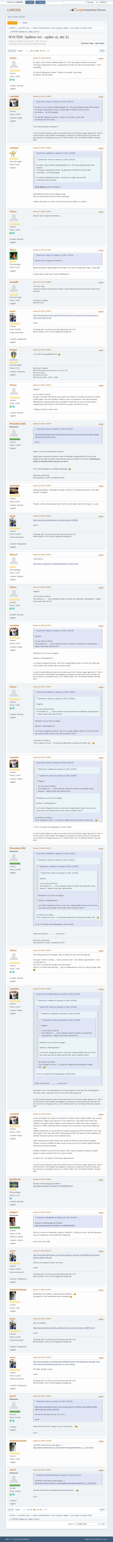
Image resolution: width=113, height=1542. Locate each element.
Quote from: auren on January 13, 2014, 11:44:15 (55, 429)
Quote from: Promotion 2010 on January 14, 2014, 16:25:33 (58, 994)
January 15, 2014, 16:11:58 (42, 1441)
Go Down (12, 51)
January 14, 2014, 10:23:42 (42, 516)
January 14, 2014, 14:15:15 (42, 687)
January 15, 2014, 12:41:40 (42, 1357)
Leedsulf (14, 148)
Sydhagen (15, 486)
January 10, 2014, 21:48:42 (42, 96)
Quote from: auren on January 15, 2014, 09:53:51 (55, 1401)
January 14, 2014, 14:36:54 (42, 757)
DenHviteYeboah (18, 1290)
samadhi (14, 282)
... (29, 51)
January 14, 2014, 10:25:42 (42, 554)
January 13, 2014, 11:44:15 (42, 311)
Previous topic (87, 43)
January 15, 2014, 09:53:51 (42, 1251)
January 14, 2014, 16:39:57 (42, 950)
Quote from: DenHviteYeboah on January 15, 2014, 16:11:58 (59, 1475)
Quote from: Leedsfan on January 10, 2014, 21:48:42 (56, 153)
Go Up (10, 1510)
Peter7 (13, 250)
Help (86, 1539)
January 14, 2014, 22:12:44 (42, 1212)
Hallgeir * (66, 28)
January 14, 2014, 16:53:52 (42, 989)
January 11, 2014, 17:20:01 (42, 211)
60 (31, 51)
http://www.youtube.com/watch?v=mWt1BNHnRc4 (53, 1186)
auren (12, 311)
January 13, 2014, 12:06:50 (42, 350)
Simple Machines (23, 1539)
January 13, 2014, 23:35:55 (42, 485)
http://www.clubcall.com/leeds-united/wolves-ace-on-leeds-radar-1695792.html (64, 1328)
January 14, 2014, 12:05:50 (42, 587)
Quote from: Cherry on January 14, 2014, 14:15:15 (55, 763)
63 (41, 51)
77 (48, 51)
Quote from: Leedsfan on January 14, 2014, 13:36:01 (56, 692)
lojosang (59, 28)
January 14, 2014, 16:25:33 (42, 848)
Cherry (13, 58)
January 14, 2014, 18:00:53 (42, 1114)
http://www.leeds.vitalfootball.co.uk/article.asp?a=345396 (55, 520)
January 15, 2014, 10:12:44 (42, 1289)
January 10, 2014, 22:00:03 (42, 148)
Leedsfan (14, 96)
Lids (71, 28)
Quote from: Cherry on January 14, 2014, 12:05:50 (55, 631)
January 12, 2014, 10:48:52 (42, 282)
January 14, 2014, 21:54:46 (42, 1179)
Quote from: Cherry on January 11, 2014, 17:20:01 (55, 255)
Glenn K (14, 554)
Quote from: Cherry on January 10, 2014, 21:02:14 (55, 102)
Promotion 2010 (85, 28)
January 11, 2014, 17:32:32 (42, 250)
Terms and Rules (94, 1539)
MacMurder (15, 1179)
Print (102, 51)
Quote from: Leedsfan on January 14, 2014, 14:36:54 (56, 853)
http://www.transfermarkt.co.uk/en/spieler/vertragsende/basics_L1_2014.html (63, 1448)
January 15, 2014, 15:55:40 (42, 1396)
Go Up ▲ (104, 1539)
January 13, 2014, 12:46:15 (42, 385)
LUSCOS (13, 10)
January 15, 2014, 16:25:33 (42, 1470)
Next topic (99, 43)
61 (34, 51)
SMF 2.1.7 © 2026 (11, 1539)
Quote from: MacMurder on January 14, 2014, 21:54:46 (57, 1217)
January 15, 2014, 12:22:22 (42, 1318)
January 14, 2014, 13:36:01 (42, 625)
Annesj (13, 350)
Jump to (71, 1524)
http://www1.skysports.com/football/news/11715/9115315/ (55, 564)
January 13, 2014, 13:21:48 (42, 423)
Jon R (53, 28)
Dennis (76, 28)
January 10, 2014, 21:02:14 (42, 58)
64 (44, 51)
